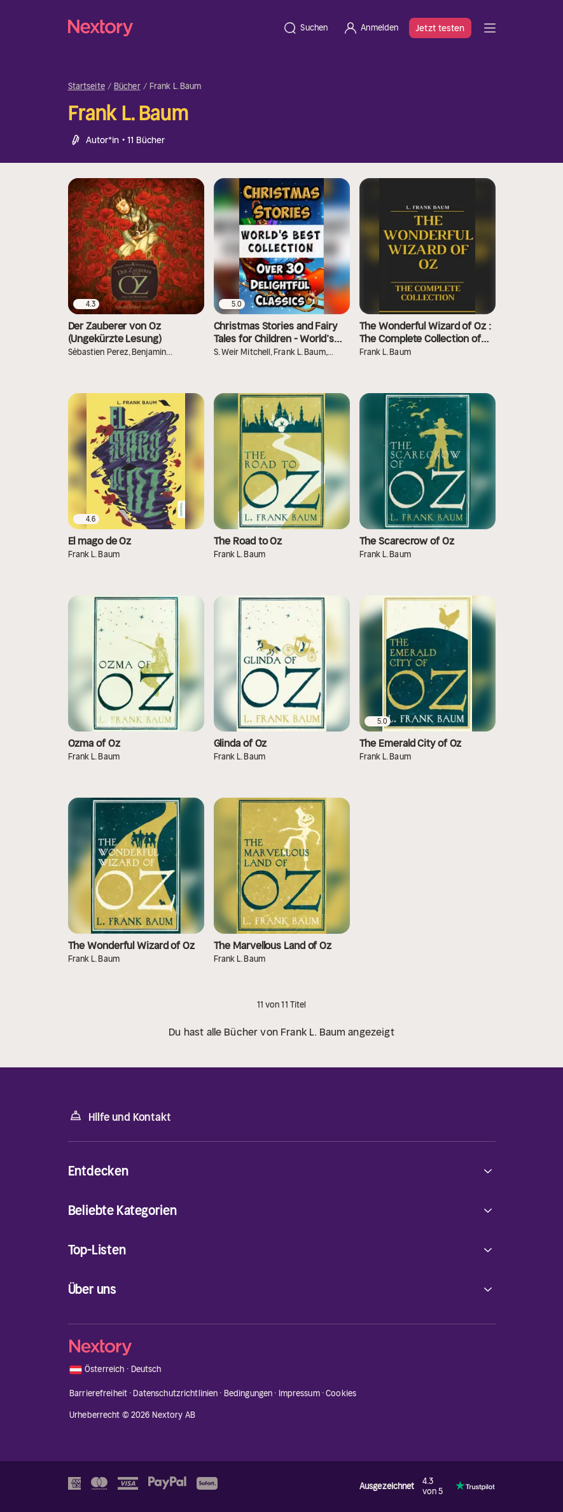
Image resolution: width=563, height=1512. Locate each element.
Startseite (86, 86)
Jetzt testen (439, 28)
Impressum (299, 1393)
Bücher (127, 86)
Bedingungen (248, 1393)
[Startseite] (171, 28)
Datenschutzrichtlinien (175, 1393)
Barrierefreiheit (98, 1393)
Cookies (341, 1393)
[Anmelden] (370, 28)
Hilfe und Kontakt (119, 1116)
